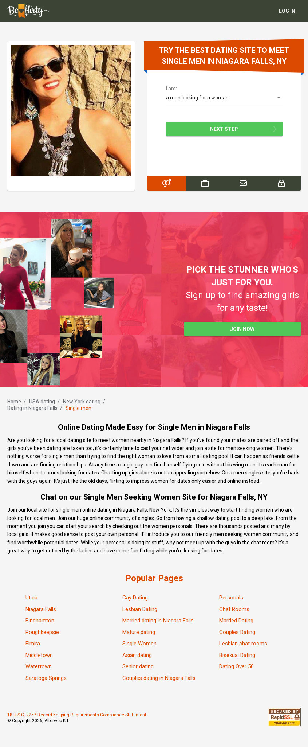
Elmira (32, 643)
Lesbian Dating (139, 609)
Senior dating (138, 666)
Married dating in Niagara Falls (158, 620)
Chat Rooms (234, 609)
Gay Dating (135, 597)
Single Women (139, 643)
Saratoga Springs (46, 678)
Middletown (39, 655)
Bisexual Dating (237, 655)
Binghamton (39, 620)
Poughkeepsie (42, 632)
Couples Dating (237, 632)
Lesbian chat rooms (243, 643)
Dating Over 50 (236, 666)
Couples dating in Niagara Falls (159, 678)
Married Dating (236, 620)
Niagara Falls (40, 609)
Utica (31, 597)
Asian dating (137, 655)
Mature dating (138, 632)
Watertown (38, 666)
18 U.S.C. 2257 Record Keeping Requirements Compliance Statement (76, 714)
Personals (231, 597)
